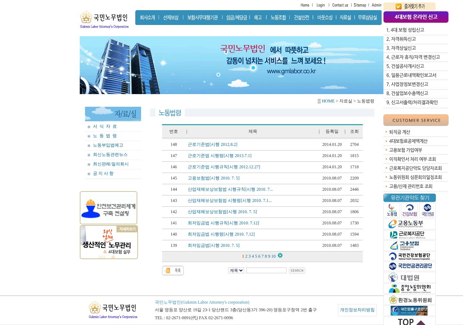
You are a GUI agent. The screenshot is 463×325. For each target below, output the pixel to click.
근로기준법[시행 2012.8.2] (212, 144)
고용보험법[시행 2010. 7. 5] (213, 178)
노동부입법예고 (108, 145)
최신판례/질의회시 (111, 163)
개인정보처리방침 (357, 309)
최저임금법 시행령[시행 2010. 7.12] (221, 234)
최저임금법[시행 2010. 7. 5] (213, 245)
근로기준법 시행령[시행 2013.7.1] (219, 155)
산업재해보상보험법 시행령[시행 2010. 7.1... (230, 200)
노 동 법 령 (105, 135)
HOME (328, 101)
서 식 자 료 (105, 126)
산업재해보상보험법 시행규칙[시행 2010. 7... (230, 189)
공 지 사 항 (103, 173)
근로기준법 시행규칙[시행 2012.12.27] (224, 166)
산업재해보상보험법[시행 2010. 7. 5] (222, 211)
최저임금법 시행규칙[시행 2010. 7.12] (223, 222)
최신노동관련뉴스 (110, 154)
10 (274, 256)
